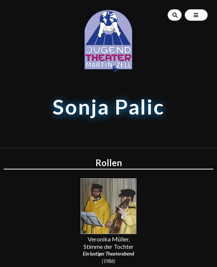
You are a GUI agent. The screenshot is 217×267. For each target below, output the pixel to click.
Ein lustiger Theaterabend (108, 254)
